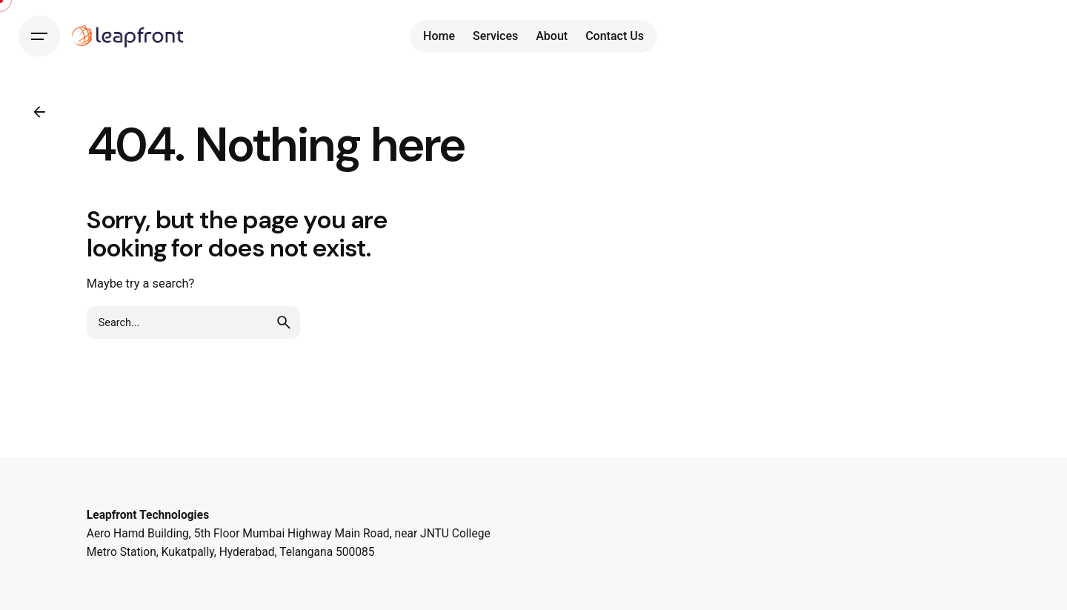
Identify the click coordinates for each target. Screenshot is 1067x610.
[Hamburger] (39, 36)
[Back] (39, 112)
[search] (283, 322)
